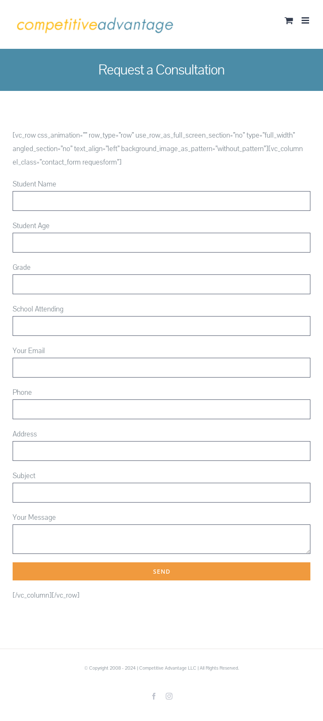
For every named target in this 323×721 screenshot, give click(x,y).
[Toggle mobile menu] (306, 20)
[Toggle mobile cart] (289, 20)
